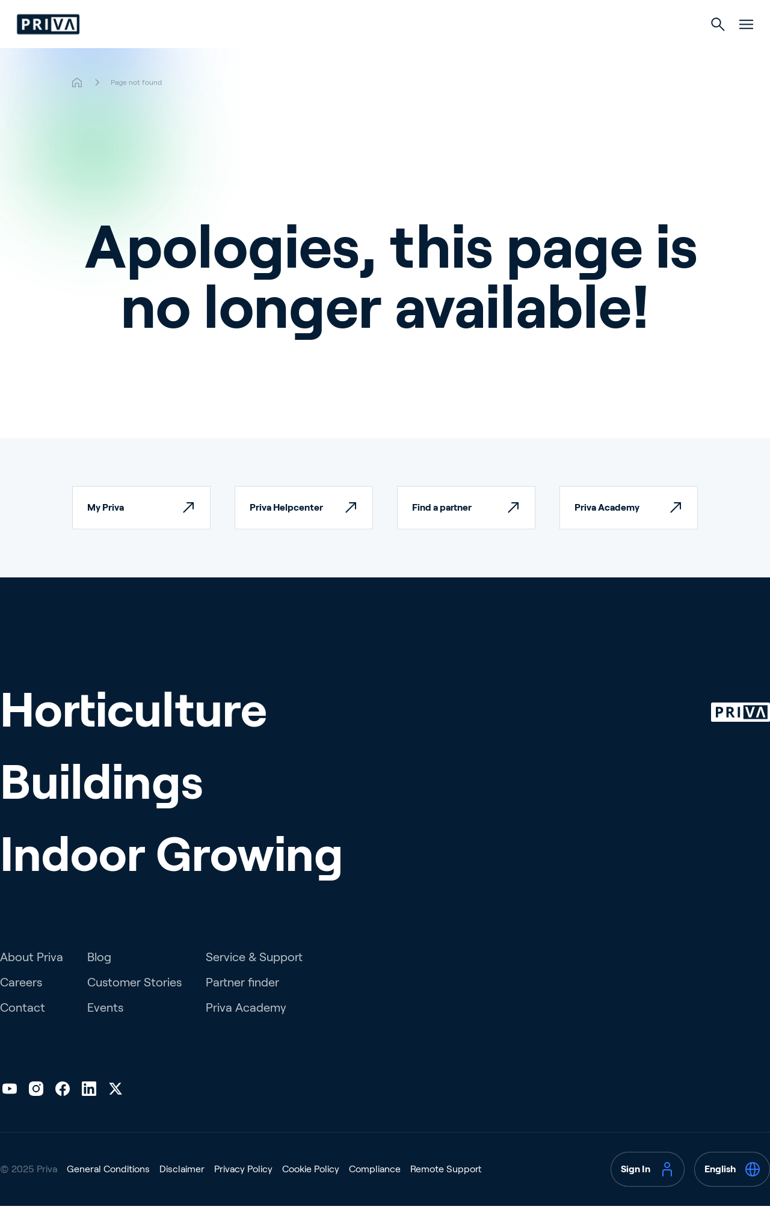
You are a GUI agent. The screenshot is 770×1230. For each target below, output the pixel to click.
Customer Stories (134, 1006)
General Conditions (108, 1193)
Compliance (375, 1193)
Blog (99, 981)
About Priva (31, 981)
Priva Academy (246, 1031)
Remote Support (445, 1193)
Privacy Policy (243, 1193)
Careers (21, 1006)
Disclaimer (182, 1193)
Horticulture (290, 49)
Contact (22, 1031)
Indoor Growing (486, 49)
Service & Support (254, 981)
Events (105, 1031)
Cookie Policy (310, 1193)
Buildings (384, 49)
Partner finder (242, 1006)
